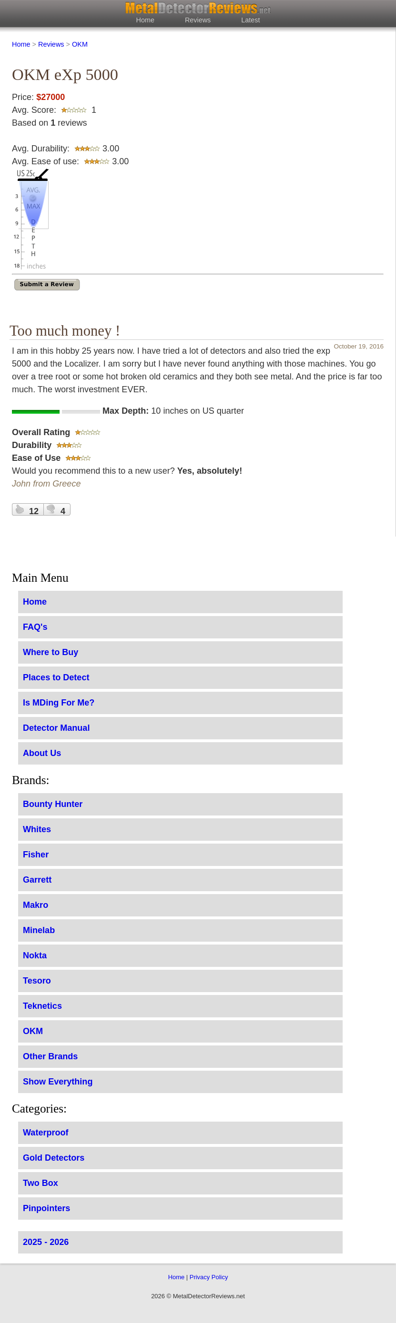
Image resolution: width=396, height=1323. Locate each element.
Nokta (35, 955)
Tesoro (37, 980)
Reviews (198, 20)
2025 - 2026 (46, 1242)
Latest (250, 20)
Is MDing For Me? (58, 702)
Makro (35, 905)
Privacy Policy (209, 1277)
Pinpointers (46, 1208)
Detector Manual (56, 728)
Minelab (39, 930)
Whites (37, 829)
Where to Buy (50, 652)
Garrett (37, 880)
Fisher (36, 854)
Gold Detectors (53, 1158)
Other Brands (50, 1056)
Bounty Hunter (52, 804)
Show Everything (57, 1081)
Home (145, 20)
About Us (42, 753)
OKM (80, 44)
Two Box (40, 1183)
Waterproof (46, 1132)
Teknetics (42, 1006)
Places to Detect (56, 677)
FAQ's (35, 627)
